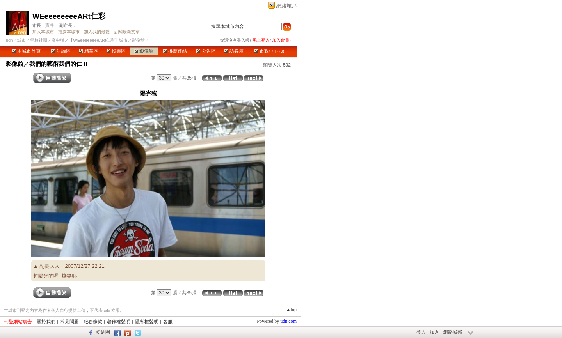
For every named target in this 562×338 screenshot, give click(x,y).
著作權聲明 (118, 321)
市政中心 (269, 51)
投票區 (116, 51)
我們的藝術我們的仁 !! (58, 63)
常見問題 (69, 321)
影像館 (143, 51)
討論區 (60, 51)
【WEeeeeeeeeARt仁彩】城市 (98, 40)
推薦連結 (175, 51)
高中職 (58, 40)
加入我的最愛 (97, 31)
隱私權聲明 (146, 321)
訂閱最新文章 (127, 31)
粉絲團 (103, 332)
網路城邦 (286, 6)
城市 (21, 40)
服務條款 (93, 321)
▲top (291, 309)
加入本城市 (43, 31)
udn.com (288, 321)
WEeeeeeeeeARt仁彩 (68, 16)
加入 (434, 332)
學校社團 (38, 40)
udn (9, 40)
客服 (168, 321)
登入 (421, 332)
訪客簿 (233, 51)
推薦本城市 (69, 31)
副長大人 (49, 266)
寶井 (49, 25)
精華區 (88, 51)
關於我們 (46, 321)
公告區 (205, 51)
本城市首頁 (26, 51)
